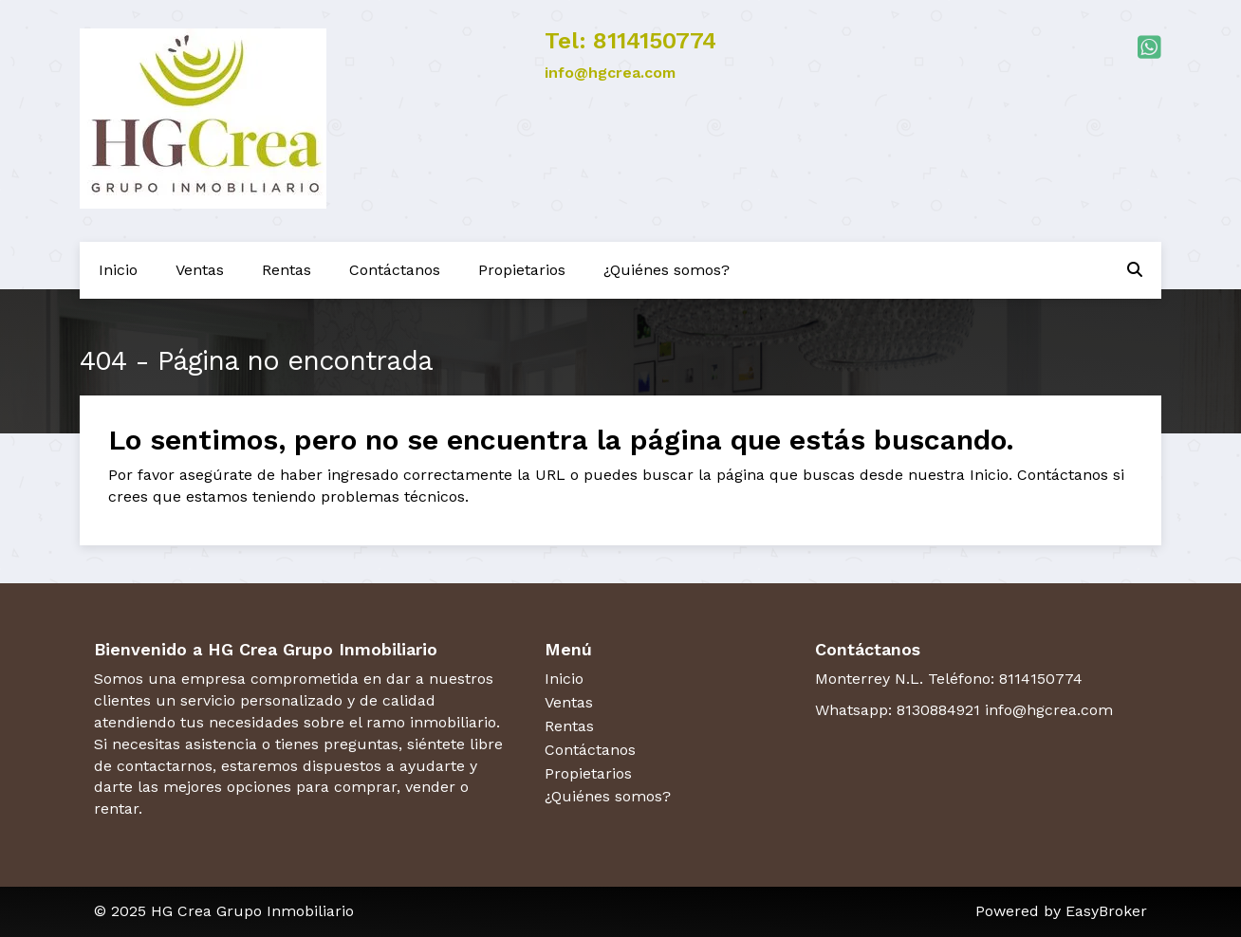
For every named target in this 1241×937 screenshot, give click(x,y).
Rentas (286, 270)
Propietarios (521, 270)
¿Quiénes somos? (666, 270)
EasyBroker (1106, 911)
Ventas (200, 270)
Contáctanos (394, 270)
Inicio (118, 270)
